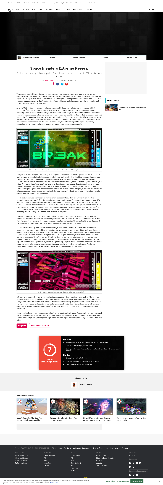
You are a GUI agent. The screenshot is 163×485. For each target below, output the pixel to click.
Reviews (52, 57)
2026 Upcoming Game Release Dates (64, 3)
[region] (81, 481)
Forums (132, 455)
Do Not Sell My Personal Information (77, 448)
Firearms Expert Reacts (105, 458)
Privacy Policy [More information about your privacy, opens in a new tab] (54, 483)
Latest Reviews (49, 455)
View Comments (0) (40, 325)
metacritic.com (21, 458)
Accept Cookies (137, 481)
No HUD (99, 461)
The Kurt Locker (102, 466)
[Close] (159, 481)
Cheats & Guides (131, 57)
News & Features (79, 57)
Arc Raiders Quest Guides (92, 3)
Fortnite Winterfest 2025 (29, 3)
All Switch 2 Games (79, 3)
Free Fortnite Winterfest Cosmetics (45, 3)
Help (106, 448)
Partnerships (115, 448)
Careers (125, 448)
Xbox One (47, 463)
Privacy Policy (57, 448)
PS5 (72, 461)
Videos (105, 57)
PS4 (45, 461)
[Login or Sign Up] (149, 9)
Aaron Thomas (49, 80)
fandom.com (21, 461)
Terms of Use (98, 448)
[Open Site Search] (153, 9)
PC (45, 458)
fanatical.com (21, 463)
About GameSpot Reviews (49, 362)
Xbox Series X (76, 463)
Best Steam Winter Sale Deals (15, 3)
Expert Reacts (101, 455)
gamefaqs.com (21, 455)
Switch (46, 466)
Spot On (99, 463)
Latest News (75, 455)
